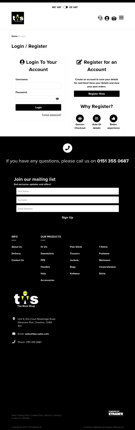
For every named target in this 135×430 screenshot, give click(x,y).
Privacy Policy (23, 415)
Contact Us (18, 260)
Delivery (16, 253)
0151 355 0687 (113, 160)
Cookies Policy (37, 415)
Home (15, 36)
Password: (21, 92)
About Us (17, 247)
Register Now (96, 94)
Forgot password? (51, 114)
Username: (22, 79)
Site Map (26, 418)
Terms (14, 415)
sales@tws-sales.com (37, 334)
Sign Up (67, 217)
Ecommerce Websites (93, 427)
